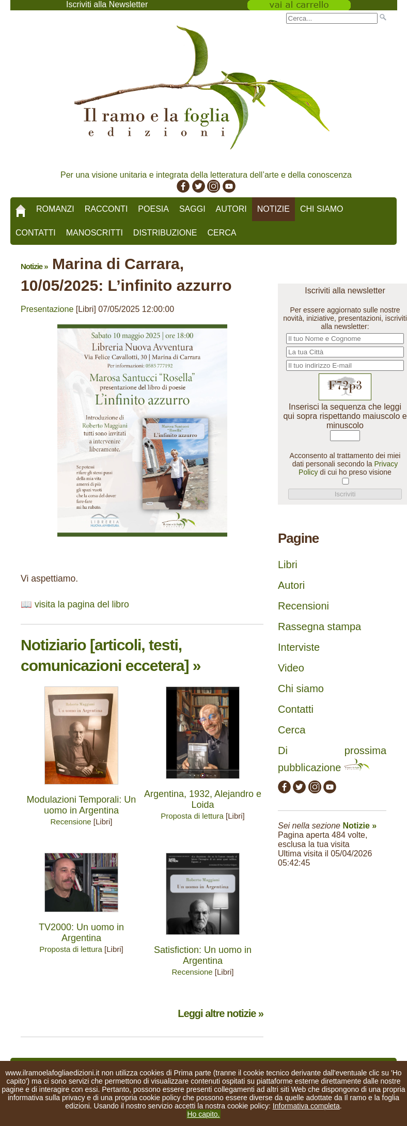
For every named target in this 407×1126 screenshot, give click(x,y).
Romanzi (55, 209)
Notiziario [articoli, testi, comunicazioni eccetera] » (110, 655)
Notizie (273, 209)
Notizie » (34, 266)
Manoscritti (94, 232)
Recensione (70, 821)
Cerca (221, 232)
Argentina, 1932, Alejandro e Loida (202, 799)
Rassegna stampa (319, 626)
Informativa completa (306, 1106)
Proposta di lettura (192, 815)
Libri (288, 564)
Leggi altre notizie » (220, 1013)
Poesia (153, 209)
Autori (231, 209)
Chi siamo (321, 209)
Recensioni (303, 606)
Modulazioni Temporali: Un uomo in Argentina (81, 805)
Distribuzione (165, 232)
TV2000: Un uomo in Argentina (81, 932)
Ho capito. (203, 1114)
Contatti (35, 232)
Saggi (192, 209)
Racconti (106, 209)
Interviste (299, 647)
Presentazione (47, 309)
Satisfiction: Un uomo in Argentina (203, 955)
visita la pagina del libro (82, 604)
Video (291, 668)
